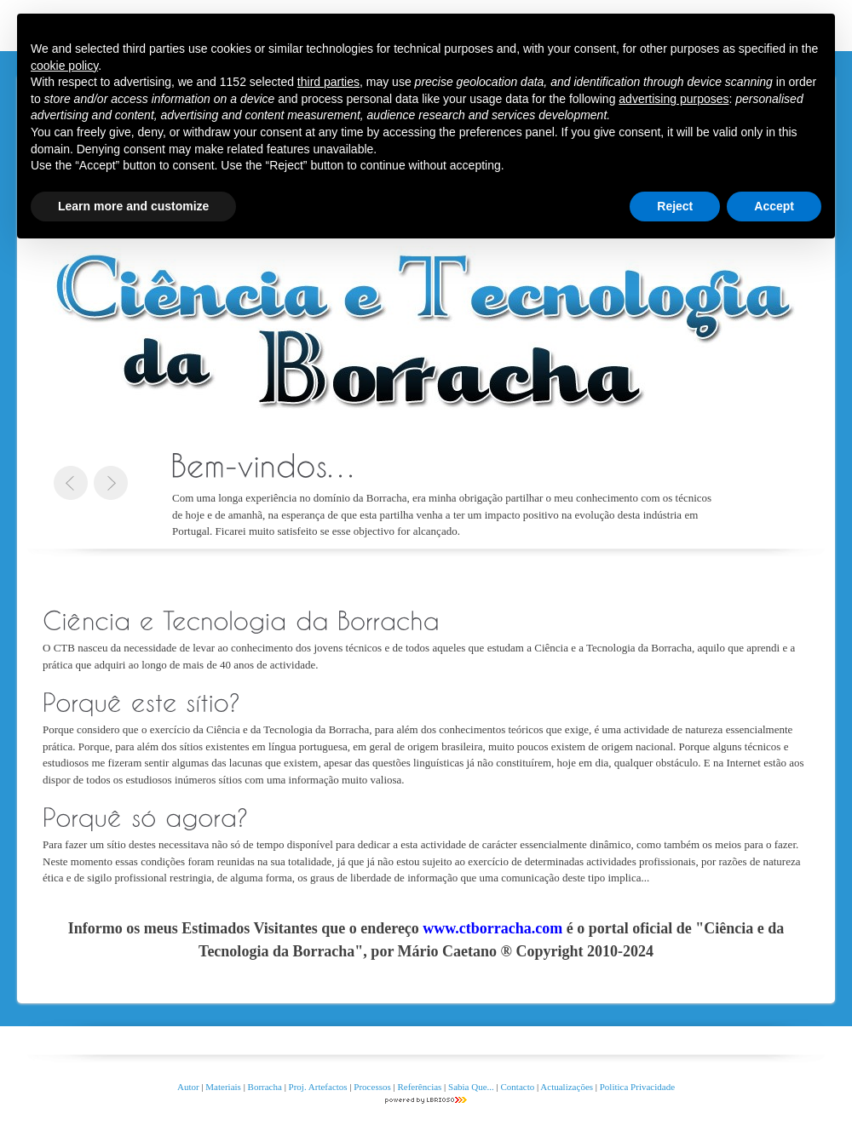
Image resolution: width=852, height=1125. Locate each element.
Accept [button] (774, 206)
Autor (188, 1087)
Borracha (265, 1087)
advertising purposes (673, 99)
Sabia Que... (471, 1087)
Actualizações (566, 1087)
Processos (373, 1087)
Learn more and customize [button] (133, 206)
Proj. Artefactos (319, 1087)
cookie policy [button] (64, 65)
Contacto (518, 1087)
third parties (328, 82)
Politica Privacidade (637, 1087)
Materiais (223, 1087)
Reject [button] (675, 206)
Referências (419, 1087)
